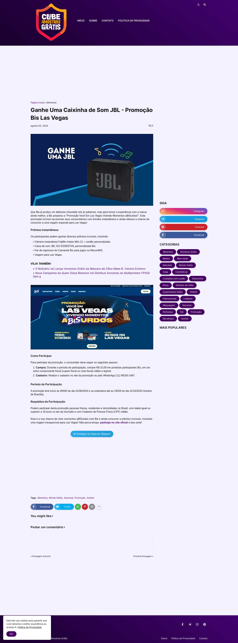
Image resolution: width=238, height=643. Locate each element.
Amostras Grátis (188, 251)
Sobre (164, 638)
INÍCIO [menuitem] (81, 20)
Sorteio (90, 498)
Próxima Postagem (142, 556)
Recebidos (168, 318)
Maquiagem (169, 305)
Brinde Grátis (55, 498)
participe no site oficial (114, 422)
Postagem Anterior (41, 556)
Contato (203, 638)
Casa (165, 271)
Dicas (166, 285)
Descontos (197, 278)
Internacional (169, 298)
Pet (182, 312)
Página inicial (37, 102)
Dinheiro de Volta (184, 285)
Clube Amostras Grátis (55, 638)
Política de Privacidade (183, 638)
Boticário (167, 265)
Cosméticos (181, 271)
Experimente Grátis (173, 291)
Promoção (80, 498)
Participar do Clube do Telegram (91, 433)
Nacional (68, 498)
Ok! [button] (11, 634)
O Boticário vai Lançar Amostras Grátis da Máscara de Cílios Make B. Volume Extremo (90, 268)
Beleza (166, 258)
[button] (198, 4)
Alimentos (51, 102)
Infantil (193, 291)
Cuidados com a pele (174, 278)
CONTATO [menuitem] (108, 20)
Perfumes (168, 312)
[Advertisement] (119, 73)
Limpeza (188, 298)
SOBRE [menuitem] (93, 20)
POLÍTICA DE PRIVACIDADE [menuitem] (134, 20)
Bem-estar (182, 258)
